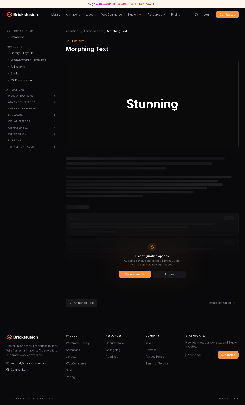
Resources (157, 14)
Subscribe (228, 354)
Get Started (227, 14)
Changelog (113, 350)
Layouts (91, 14)
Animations (73, 14)
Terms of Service (157, 363)
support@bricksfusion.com (26, 363)
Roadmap (112, 356)
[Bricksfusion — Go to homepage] (22, 15)
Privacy (223, 398)
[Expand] (8, 37)
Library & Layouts (22, 53)
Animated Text (93, 31)
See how (147, 4)
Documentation (116, 343)
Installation (17, 37)
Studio (135, 14)
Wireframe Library (78, 343)
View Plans (135, 274)
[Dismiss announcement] (240, 4)
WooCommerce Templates (28, 59)
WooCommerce (111, 14)
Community (15, 369)
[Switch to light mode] (196, 14)
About (149, 343)
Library (55, 14)
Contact (151, 350)
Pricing (175, 14)
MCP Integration (21, 80)
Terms (235, 398)
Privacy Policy (155, 356)
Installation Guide (222, 302)
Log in (208, 14)
